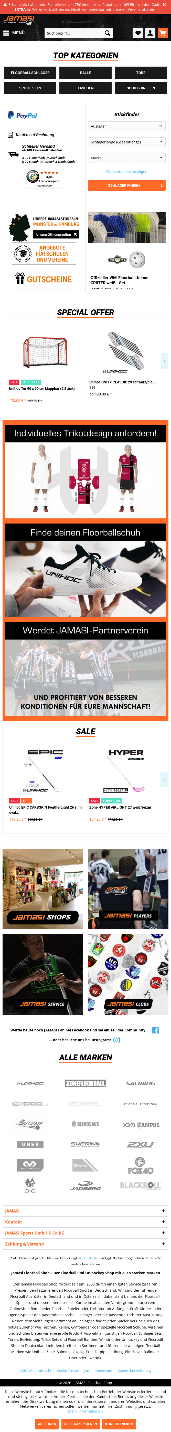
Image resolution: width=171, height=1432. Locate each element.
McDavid (30, 1165)
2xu (141, 1145)
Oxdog (30, 1104)
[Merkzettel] (138, 33)
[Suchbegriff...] (79, 33)
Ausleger (98, 126)
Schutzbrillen (141, 88)
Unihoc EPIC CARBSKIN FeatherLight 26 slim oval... (45, 809)
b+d (30, 1186)
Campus (141, 1124)
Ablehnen (47, 1424)
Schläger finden (135, 185)
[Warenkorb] (163, 33)
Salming (141, 1083)
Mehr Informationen (85, 1411)
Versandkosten (89, 1258)
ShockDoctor (85, 1165)
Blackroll (141, 1186)
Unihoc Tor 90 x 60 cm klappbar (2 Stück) (42, 388)
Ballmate (30, 1124)
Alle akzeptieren (80, 1424)
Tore (140, 73)
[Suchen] (107, 33)
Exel (85, 1104)
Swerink (85, 1145)
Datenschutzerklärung (135, 1370)
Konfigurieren (119, 1424)
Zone (85, 1083)
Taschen (86, 88)
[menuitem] (13, 33)
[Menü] (61, 172)
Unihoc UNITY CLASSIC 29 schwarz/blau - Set (123, 384)
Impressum (103, 1370)
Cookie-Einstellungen (73, 1370)
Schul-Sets (30, 88)
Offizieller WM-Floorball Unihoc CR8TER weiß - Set (119, 280)
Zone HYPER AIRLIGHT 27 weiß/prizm (120, 807)
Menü (14, 32)
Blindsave (85, 1124)
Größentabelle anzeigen (126, 171)
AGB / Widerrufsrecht (35, 1370)
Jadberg (85, 1186)
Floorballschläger (30, 73)
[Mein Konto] (150, 33)
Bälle (85, 73)
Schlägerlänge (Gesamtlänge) (116, 142)
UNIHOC (30, 1083)
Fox (141, 1165)
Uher (30, 1145)
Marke (96, 157)
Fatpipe (141, 1104)
